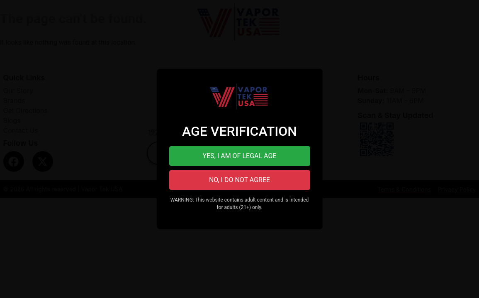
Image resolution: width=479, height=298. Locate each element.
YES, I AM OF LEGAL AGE (240, 156)
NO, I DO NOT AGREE (239, 180)
